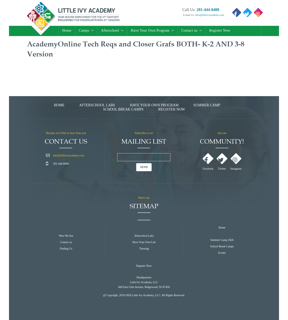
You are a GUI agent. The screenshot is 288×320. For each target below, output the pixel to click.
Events (222, 252)
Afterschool (110, 30)
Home (66, 30)
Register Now (219, 30)
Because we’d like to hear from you (66, 133)
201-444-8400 (61, 163)
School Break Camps (123, 109)
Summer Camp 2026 (222, 240)
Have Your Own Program (150, 30)
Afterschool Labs (97, 105)
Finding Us (66, 248)
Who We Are (66, 235)
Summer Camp (206, 105)
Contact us (189, 30)
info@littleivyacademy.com (209, 14)
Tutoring (144, 248)
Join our (222, 133)
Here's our (144, 197)
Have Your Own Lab (144, 242)
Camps (84, 30)
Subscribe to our (144, 133)
